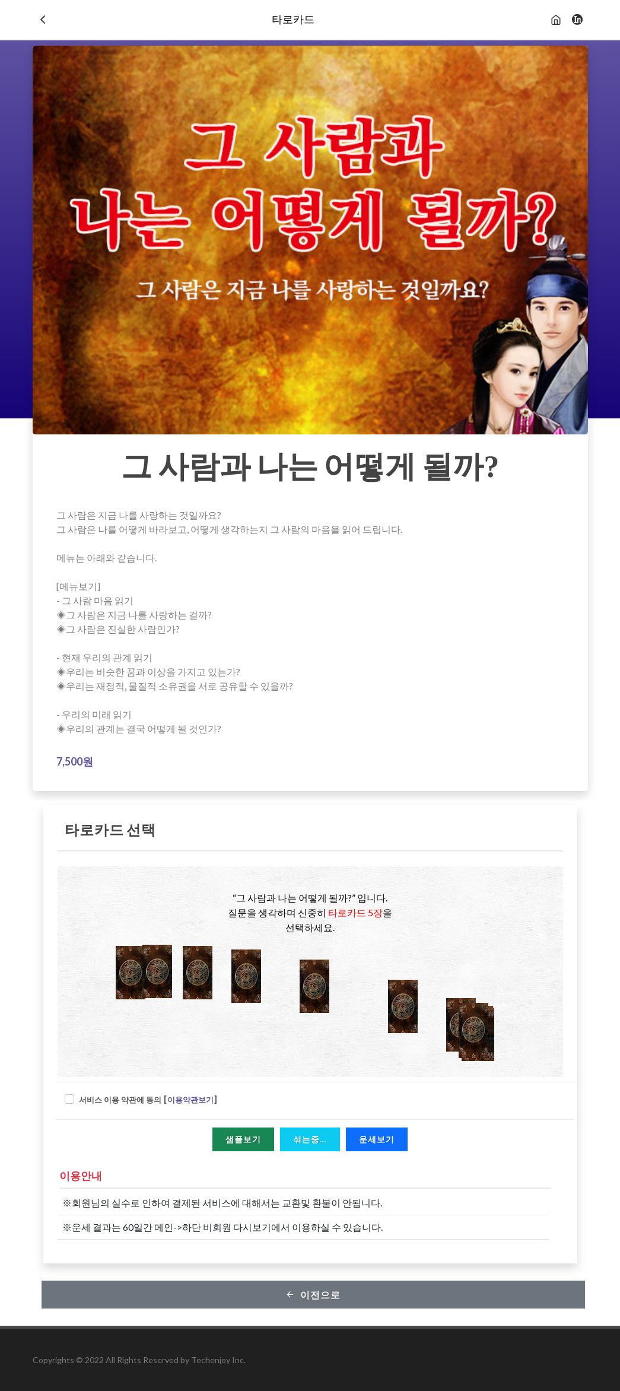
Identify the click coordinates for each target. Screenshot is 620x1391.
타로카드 (293, 20)
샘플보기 (243, 1139)
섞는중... (310, 1139)
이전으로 (313, 1294)
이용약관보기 (190, 1100)
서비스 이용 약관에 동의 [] (148, 1100)
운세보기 (377, 1139)
